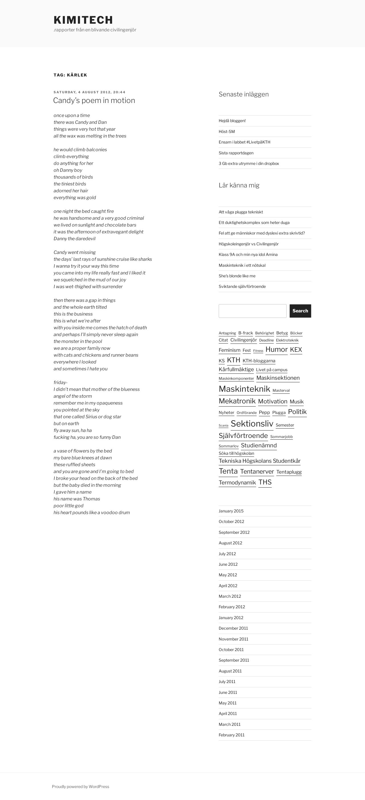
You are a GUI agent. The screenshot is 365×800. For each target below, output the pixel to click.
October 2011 (231, 649)
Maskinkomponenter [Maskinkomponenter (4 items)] (236, 378)
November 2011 (233, 639)
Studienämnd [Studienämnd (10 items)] (259, 445)
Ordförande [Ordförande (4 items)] (247, 413)
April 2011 (228, 713)
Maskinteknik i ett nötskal (242, 265)
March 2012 (230, 596)
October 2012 (231, 521)
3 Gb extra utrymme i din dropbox (249, 163)
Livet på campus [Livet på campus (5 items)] (271, 369)
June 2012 (228, 564)
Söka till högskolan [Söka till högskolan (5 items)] (236, 453)
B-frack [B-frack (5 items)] (245, 333)
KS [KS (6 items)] (222, 360)
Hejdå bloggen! (232, 120)
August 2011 (230, 670)
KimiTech (83, 20)
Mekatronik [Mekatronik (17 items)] (237, 401)
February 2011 (232, 734)
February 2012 (232, 606)
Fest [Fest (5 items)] (247, 350)
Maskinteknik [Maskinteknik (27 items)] (244, 389)
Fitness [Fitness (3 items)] (258, 351)
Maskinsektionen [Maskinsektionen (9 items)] (278, 378)
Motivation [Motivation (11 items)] (272, 401)
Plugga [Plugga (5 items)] (279, 412)
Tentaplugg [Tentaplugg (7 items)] (289, 472)
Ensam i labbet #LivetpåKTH (244, 142)
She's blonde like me (237, 275)
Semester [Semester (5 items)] (285, 425)
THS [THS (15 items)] (265, 482)
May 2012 (228, 574)
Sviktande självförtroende (242, 286)
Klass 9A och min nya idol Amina (248, 254)
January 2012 (231, 617)
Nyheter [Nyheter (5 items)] (226, 412)
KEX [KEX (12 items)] (296, 349)
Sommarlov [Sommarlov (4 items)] (229, 446)
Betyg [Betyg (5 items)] (282, 333)
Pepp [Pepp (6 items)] (264, 412)
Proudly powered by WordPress (80, 786)
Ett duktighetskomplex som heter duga (254, 222)
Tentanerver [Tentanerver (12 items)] (257, 471)
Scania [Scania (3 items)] (223, 425)
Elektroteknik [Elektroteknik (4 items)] (287, 340)
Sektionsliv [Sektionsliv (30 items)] (252, 424)
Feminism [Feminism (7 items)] (229, 350)
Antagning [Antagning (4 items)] (227, 333)
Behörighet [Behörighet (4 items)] (264, 333)
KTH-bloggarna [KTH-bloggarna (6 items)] (259, 360)
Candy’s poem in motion (94, 100)
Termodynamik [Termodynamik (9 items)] (237, 482)
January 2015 (231, 510)
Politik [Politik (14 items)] (297, 412)
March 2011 (230, 724)
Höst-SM (227, 131)
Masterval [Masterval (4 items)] (281, 390)
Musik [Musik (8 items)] (297, 402)
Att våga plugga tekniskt (241, 211)
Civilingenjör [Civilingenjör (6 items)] (243, 340)
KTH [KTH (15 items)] (233, 360)
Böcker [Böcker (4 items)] (296, 333)
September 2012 (234, 532)
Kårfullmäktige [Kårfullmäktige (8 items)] (236, 369)
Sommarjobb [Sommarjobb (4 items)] (281, 437)
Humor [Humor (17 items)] (276, 349)
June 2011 (228, 692)
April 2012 (228, 585)
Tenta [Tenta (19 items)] (228, 471)
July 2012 (227, 553)
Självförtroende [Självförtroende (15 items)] (243, 436)
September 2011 (234, 660)
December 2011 (233, 628)
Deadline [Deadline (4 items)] (266, 340)
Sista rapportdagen (236, 152)
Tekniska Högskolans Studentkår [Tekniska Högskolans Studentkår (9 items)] (260, 461)
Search (300, 311)
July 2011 (227, 681)
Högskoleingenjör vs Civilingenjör (249, 243)
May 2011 (228, 702)
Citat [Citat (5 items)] (223, 340)
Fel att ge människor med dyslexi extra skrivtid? (262, 233)
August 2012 (230, 542)
